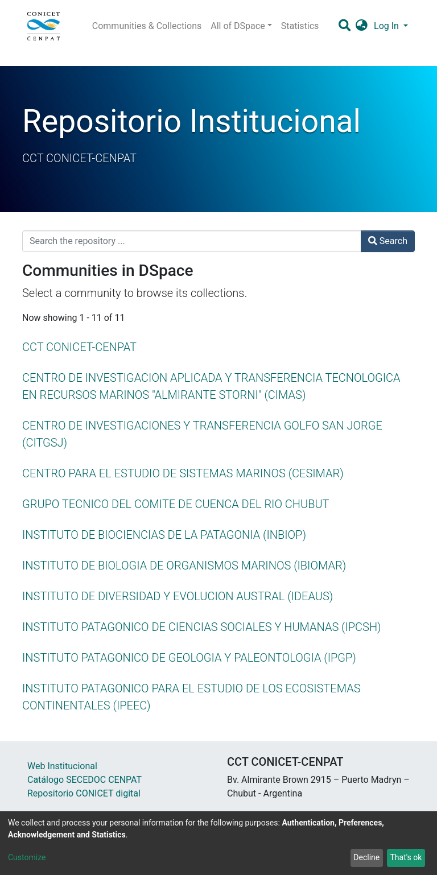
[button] (362, 26)
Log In (387, 25)
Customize (27, 857)
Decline (366, 857)
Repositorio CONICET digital (84, 793)
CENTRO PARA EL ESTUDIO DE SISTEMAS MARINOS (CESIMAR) (183, 473)
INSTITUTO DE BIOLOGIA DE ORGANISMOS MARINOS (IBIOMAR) (184, 565)
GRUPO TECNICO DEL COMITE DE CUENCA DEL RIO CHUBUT (175, 504)
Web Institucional (62, 766)
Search (387, 241)
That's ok (406, 857)
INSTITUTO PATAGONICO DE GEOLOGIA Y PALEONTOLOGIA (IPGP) (189, 657)
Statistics (300, 25)
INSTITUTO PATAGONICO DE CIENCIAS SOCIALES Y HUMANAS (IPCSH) (201, 627)
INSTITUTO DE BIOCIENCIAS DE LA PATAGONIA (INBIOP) (164, 535)
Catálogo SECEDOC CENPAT (84, 779)
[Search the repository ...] (191, 241)
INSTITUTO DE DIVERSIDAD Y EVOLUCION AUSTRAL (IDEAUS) (177, 596)
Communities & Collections (146, 25)
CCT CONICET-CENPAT (79, 347)
